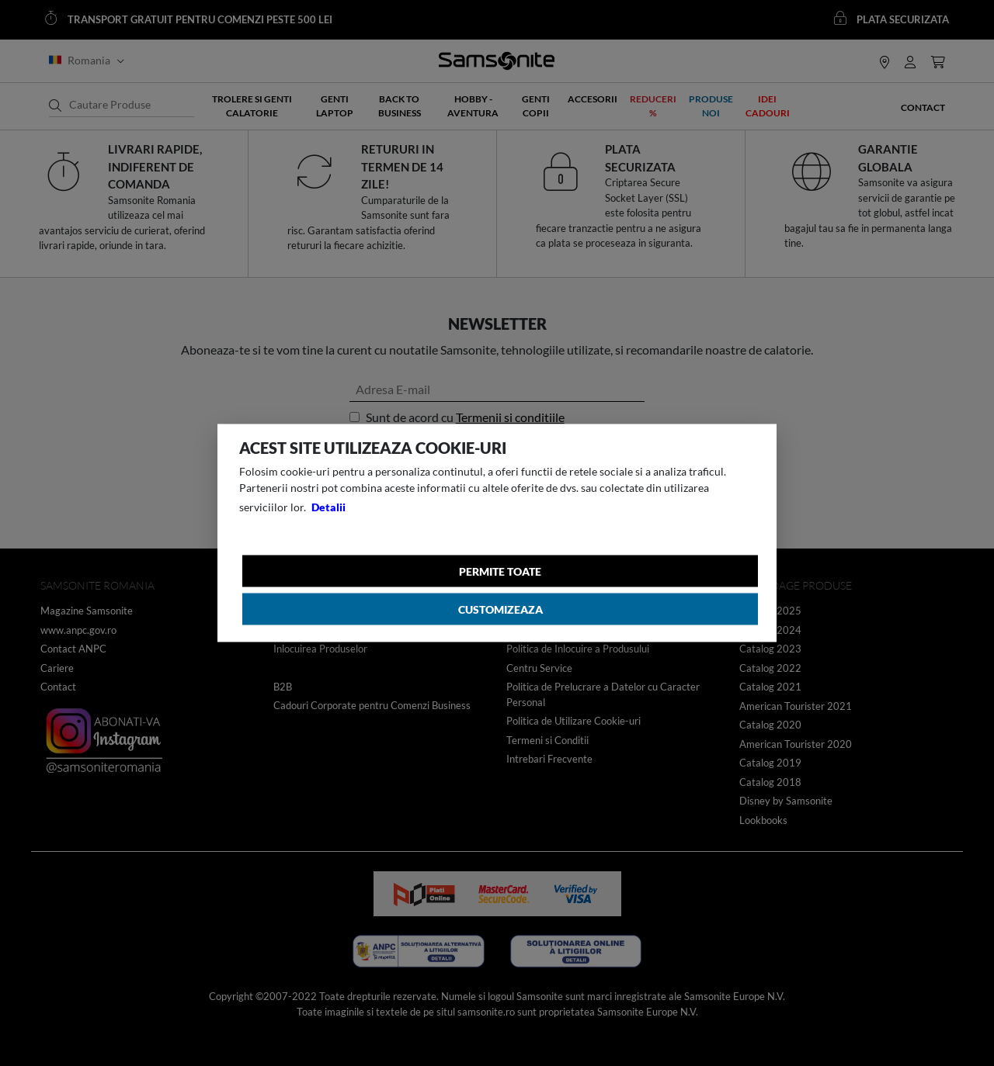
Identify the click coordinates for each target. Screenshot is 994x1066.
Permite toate (500, 571)
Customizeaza (500, 609)
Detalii (328, 507)
